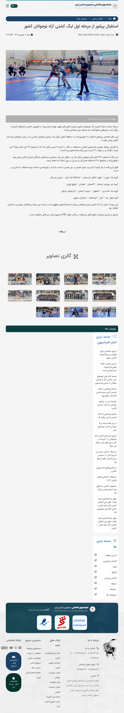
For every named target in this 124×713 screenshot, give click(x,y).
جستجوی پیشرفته (34, 648)
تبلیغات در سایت (34, 653)
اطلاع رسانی (97, 18)
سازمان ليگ (82, 18)
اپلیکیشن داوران (34, 658)
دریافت (62, 231)
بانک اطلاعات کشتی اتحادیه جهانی (54, 687)
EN (14, 5)
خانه (110, 18)
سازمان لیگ (36, 667)
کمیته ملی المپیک (53, 696)
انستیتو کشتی (35, 662)
